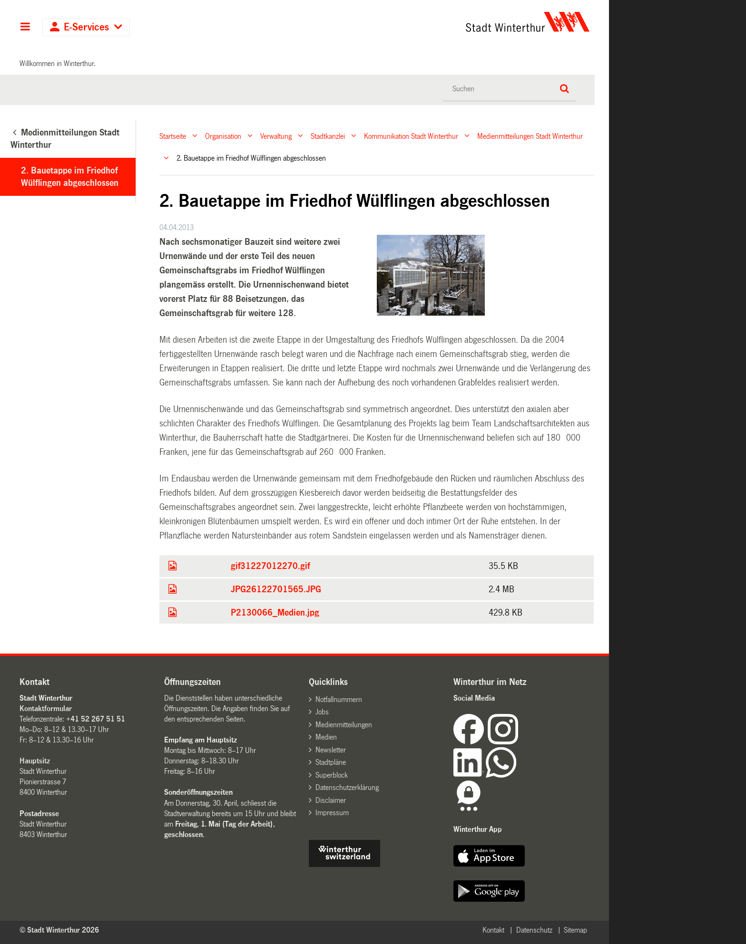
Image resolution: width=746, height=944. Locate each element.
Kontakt (493, 930)
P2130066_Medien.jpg (275, 612)
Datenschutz (534, 930)
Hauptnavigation (25, 27)
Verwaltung (276, 136)
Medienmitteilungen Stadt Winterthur (530, 136)
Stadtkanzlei (328, 136)
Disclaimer (330, 800)
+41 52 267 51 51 (95, 719)
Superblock (331, 775)
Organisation (223, 136)
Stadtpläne (330, 762)
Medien (326, 737)
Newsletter (330, 750)
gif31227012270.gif (270, 566)
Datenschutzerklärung (347, 787)
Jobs (322, 712)
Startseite (172, 136)
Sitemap (575, 930)
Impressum (332, 813)
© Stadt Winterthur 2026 (59, 930)
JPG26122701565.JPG (276, 589)
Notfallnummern (338, 699)
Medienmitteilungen (343, 725)
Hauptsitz (35, 761)
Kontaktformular (46, 708)
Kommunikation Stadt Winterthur (411, 136)
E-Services (86, 27)
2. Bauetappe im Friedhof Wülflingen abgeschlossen (69, 177)
